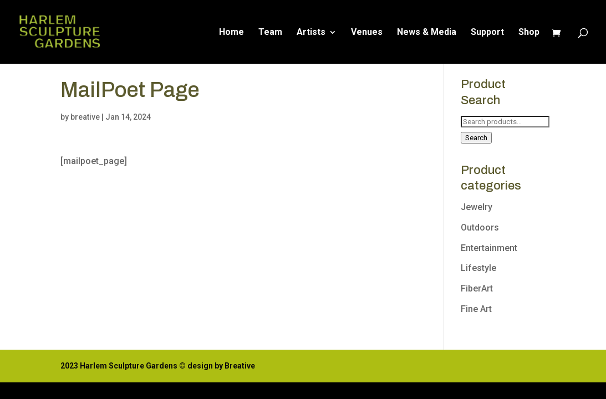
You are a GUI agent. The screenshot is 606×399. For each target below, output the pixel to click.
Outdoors (480, 227)
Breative (240, 365)
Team (270, 32)
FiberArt (477, 288)
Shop (528, 32)
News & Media (426, 32)
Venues (367, 32)
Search (476, 138)
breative (85, 116)
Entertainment (489, 248)
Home (231, 32)
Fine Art (476, 309)
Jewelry (476, 207)
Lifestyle (478, 268)
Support (487, 32)
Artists (311, 32)
